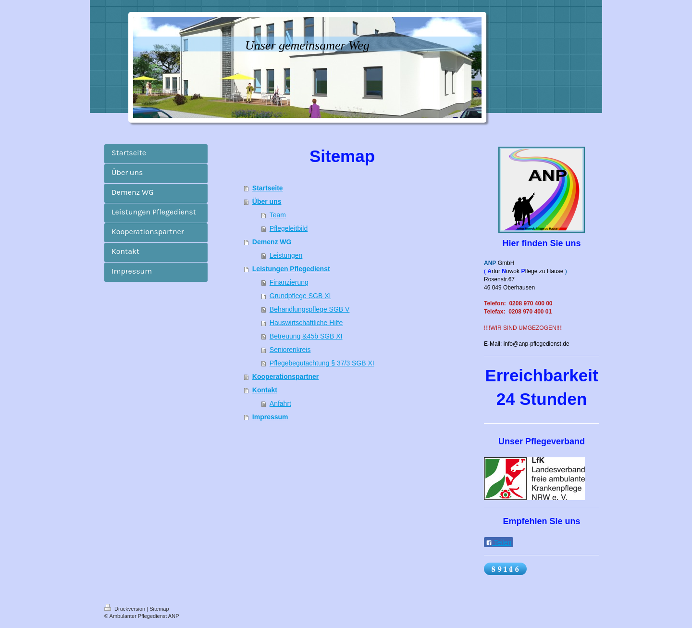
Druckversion (125, 609)
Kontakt (264, 390)
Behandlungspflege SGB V (310, 309)
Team (278, 215)
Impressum (270, 417)
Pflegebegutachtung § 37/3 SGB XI (322, 363)
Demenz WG (272, 242)
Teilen (498, 542)
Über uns (267, 201)
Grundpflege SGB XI (300, 296)
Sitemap (159, 609)
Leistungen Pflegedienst (291, 269)
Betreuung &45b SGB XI (306, 336)
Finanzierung (289, 282)
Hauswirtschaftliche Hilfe (306, 323)
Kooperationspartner (285, 376)
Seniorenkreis (290, 349)
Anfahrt (280, 403)
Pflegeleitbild (289, 228)
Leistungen (286, 255)
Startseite (267, 188)
